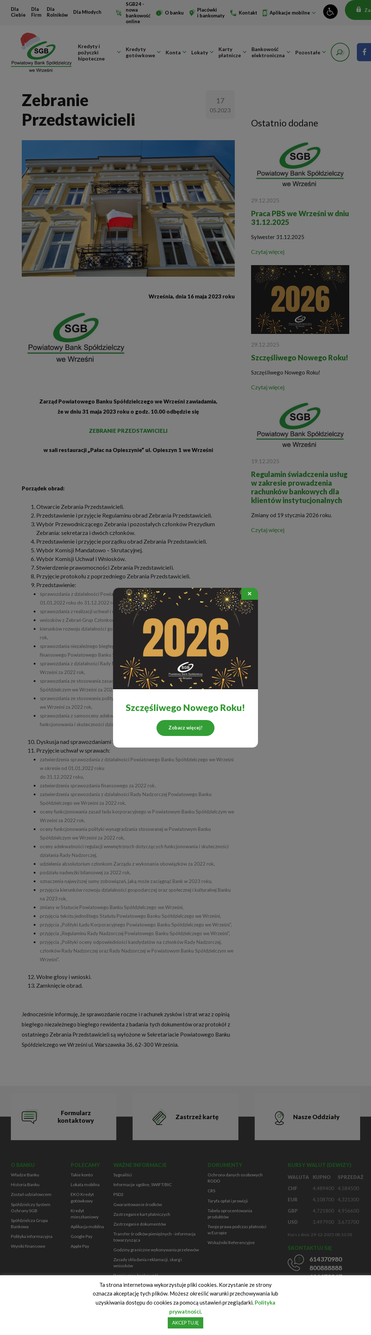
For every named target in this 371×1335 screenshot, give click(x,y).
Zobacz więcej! (185, 728)
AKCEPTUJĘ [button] (185, 1323)
